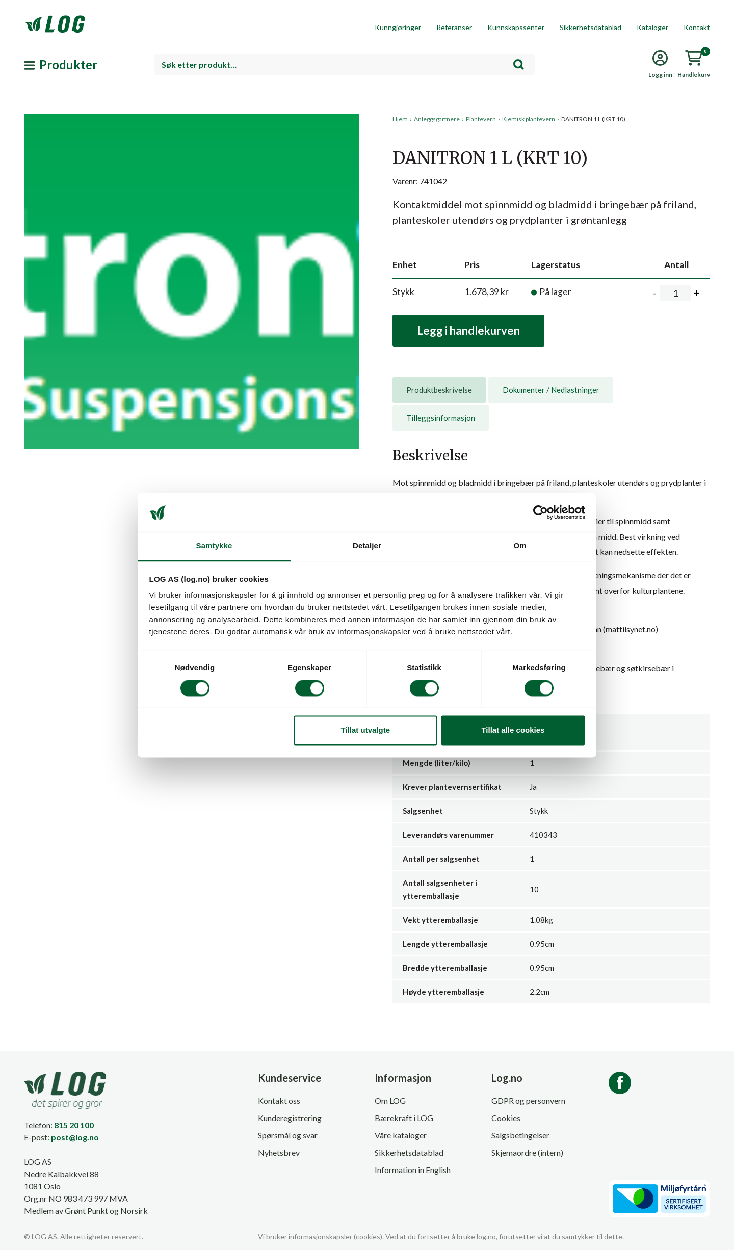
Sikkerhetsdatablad (590, 27)
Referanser (454, 27)
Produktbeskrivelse (439, 389)
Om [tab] (519, 546)
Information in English (413, 1170)
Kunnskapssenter (515, 27)
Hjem (400, 119)
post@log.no (75, 1137)
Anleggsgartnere (437, 119)
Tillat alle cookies (512, 730)
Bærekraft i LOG (404, 1118)
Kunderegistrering (290, 1118)
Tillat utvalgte (365, 730)
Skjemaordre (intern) (527, 1152)
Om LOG (390, 1100)
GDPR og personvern (528, 1100)
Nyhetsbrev (279, 1152)
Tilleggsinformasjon (440, 417)
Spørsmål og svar (288, 1135)
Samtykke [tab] (214, 546)
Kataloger (652, 27)
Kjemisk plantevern (528, 119)
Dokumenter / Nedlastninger (551, 389)
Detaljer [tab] (367, 546)
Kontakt (697, 27)
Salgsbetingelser (520, 1135)
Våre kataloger (401, 1135)
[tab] (439, 390)
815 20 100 (74, 1125)
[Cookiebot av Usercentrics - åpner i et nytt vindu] (540, 512)
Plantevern (481, 119)
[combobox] (344, 64)
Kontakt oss (279, 1100)
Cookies (505, 1118)
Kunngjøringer (398, 27)
